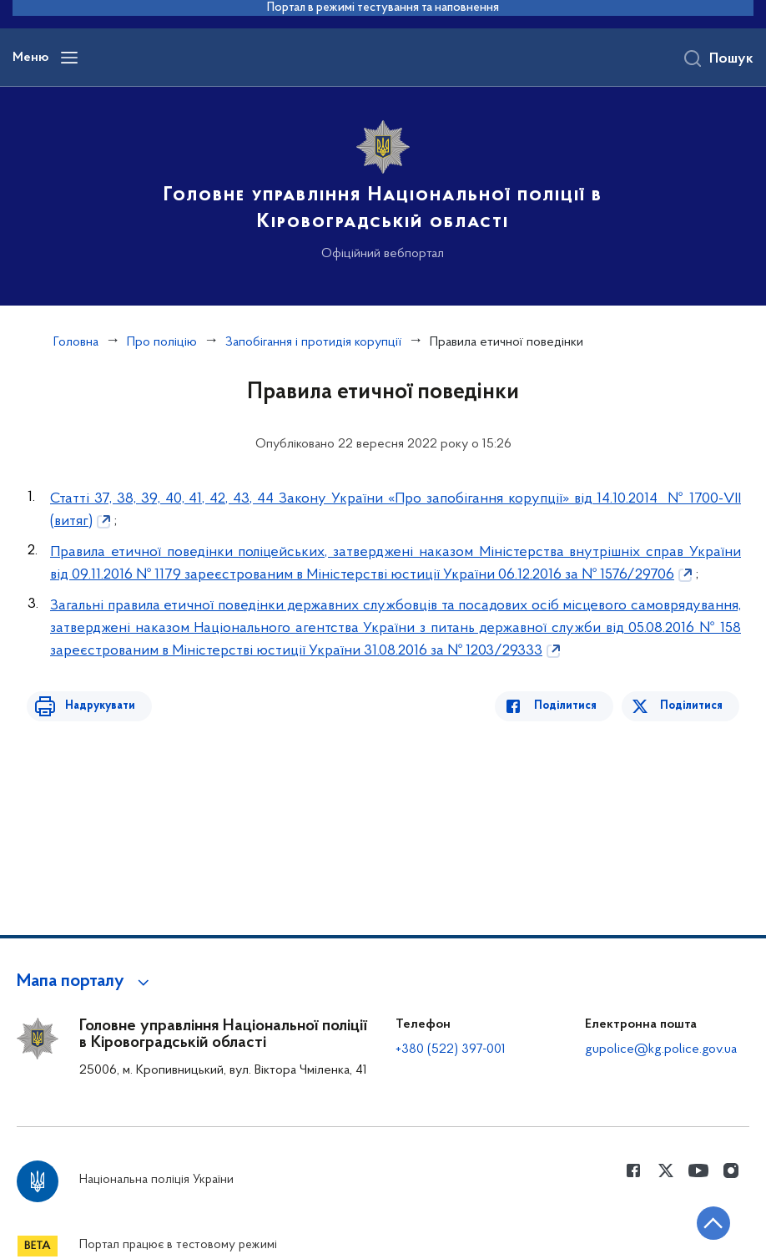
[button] (85, 982)
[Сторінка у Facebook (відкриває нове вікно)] (633, 1170)
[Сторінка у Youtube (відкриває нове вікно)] (698, 1170)
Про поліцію (162, 342)
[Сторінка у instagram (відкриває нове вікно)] (731, 1170)
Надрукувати (93, 706)
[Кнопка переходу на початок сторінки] (703, 1221)
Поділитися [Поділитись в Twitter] (693, 706)
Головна (75, 342)
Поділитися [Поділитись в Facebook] (572, 706)
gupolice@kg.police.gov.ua (661, 1049)
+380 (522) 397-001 (451, 1049)
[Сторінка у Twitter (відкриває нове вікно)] (666, 1170)
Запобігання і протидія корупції (313, 342)
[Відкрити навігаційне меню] (69, 57)
